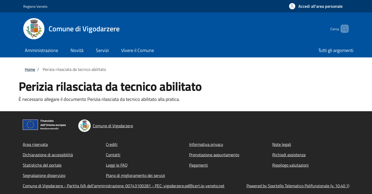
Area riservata (35, 144)
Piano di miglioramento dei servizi (135, 175)
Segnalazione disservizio (44, 175)
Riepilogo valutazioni (290, 165)
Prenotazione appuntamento (214, 155)
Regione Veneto (35, 6)
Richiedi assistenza (289, 155)
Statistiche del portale (42, 165)
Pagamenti (198, 165)
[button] (316, 6)
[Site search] (342, 29)
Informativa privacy (206, 144)
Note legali (281, 144)
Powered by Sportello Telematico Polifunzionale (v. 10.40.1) (297, 186)
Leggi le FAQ (117, 165)
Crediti (112, 144)
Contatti (113, 155)
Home (30, 69)
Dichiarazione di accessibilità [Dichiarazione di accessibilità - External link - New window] (48, 155)
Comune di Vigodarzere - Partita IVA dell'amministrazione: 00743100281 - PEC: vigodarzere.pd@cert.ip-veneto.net (123, 186)
